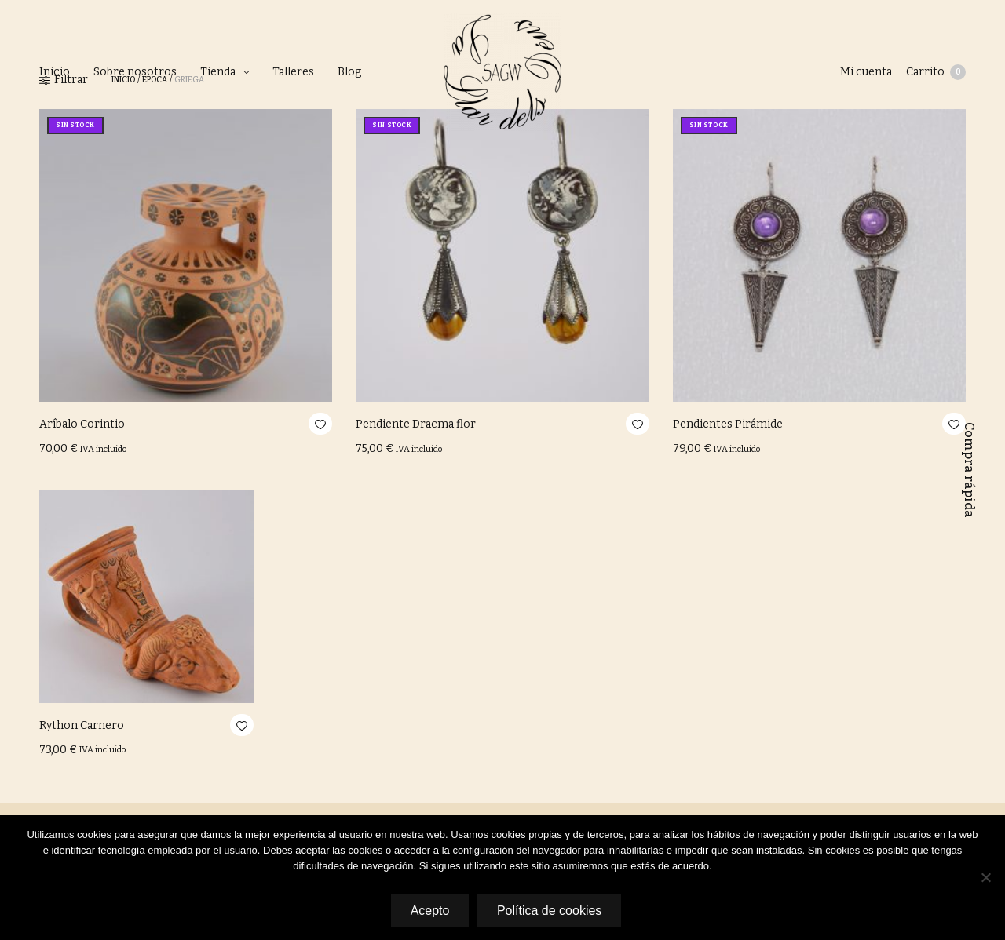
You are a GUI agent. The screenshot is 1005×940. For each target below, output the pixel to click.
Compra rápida (969, 470)
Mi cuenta (864, 71)
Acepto (428, 911)
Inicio (54, 71)
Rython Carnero (81, 725)
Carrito (936, 72)
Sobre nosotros (135, 71)
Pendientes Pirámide (728, 424)
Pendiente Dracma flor (416, 424)
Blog (349, 71)
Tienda (218, 71)
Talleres (293, 71)
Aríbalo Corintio (82, 424)
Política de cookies (551, 911)
